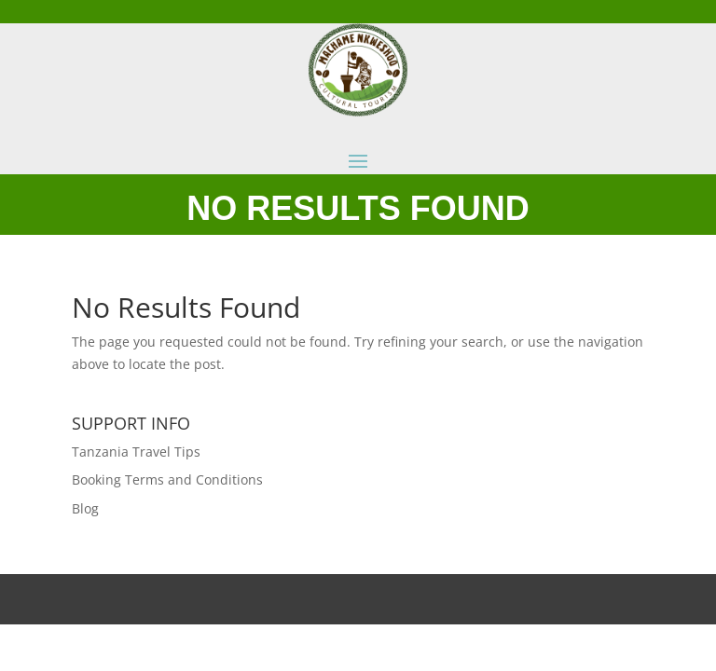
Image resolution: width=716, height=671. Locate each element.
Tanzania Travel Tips (136, 451)
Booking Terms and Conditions (167, 479)
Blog (85, 508)
